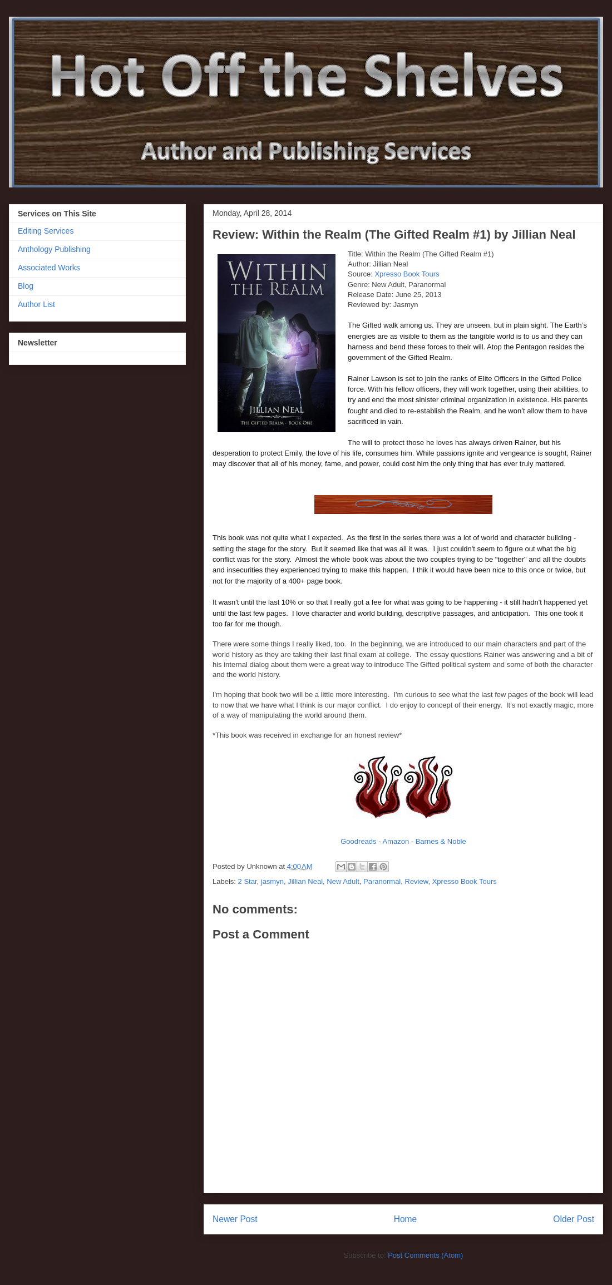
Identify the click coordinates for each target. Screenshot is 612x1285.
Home (405, 1219)
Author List (36, 304)
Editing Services (45, 230)
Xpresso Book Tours (406, 274)
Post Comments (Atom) (425, 1255)
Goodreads (358, 841)
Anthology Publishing (54, 249)
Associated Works (49, 267)
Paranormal (382, 881)
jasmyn (272, 881)
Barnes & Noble (441, 841)
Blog (25, 285)
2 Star (247, 881)
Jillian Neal (305, 881)
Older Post (573, 1219)
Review (416, 881)
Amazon (395, 841)
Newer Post (235, 1219)
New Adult (343, 881)
